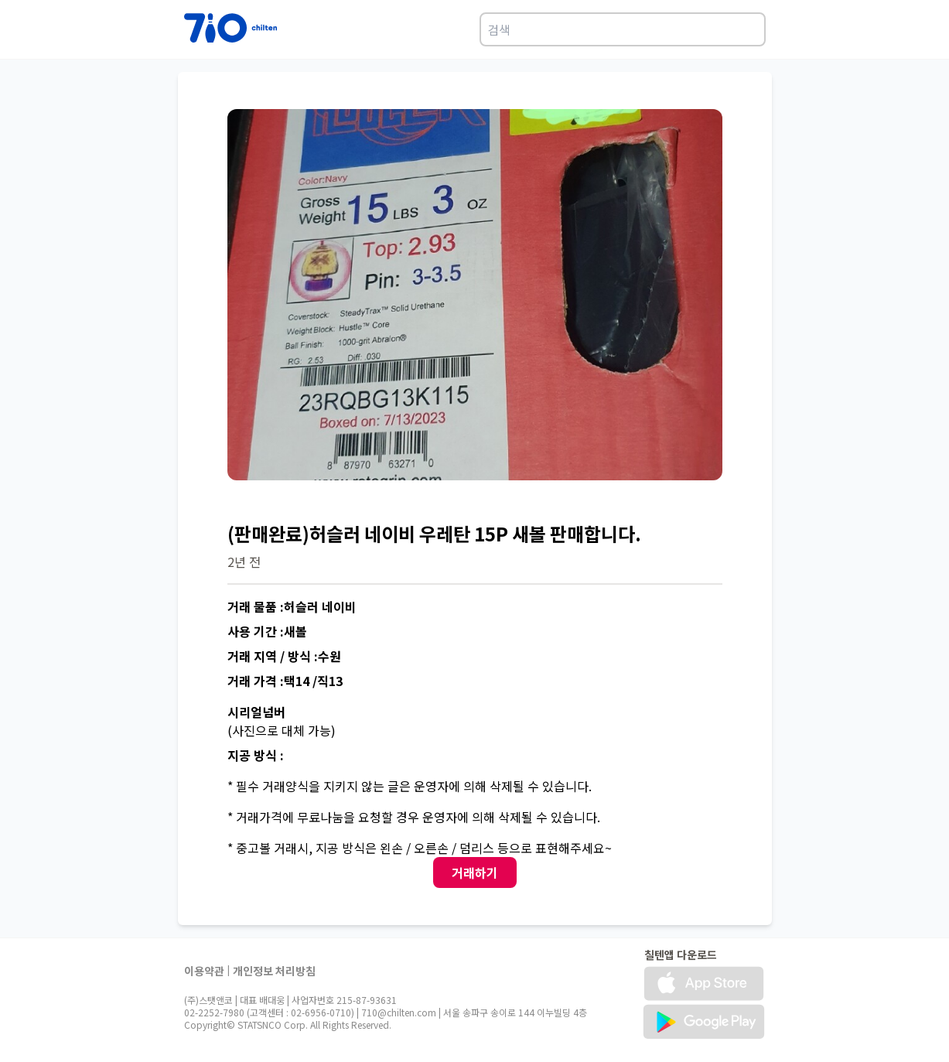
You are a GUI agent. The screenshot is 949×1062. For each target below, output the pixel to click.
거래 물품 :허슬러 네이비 (292, 606)
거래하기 (475, 872)
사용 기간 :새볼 (267, 631)
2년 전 (244, 561)
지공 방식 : (255, 755)
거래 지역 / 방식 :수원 (284, 656)
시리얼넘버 (256, 711)
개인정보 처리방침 (274, 970)
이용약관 (204, 970)
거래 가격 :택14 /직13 (285, 680)
